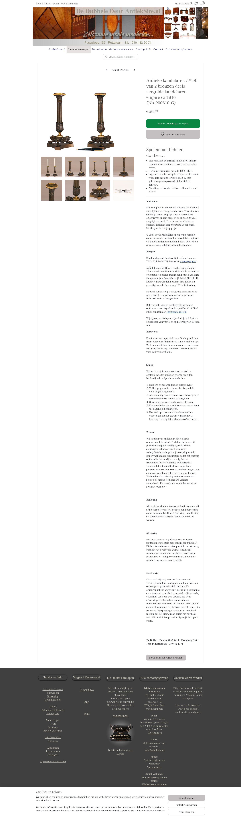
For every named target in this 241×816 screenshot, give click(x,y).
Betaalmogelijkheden (52, 709)
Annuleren (53, 747)
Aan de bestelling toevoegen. (173, 123)
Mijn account (184, 4)
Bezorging (52, 696)
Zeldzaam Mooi (53, 737)
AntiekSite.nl (57, 49)
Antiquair (53, 740)
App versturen (154, 767)
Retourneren (53, 751)
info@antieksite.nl (177, 311)
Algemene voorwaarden (53, 761)
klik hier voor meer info (154, 784)
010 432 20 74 (155, 732)
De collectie (99, 49)
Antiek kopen (53, 720)
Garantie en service (121, 49)
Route (53, 723)
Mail (87, 713)
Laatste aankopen (78, 49)
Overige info (143, 49)
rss (136, 810)
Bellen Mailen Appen (47, 3)
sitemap (130, 810)
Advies (53, 706)
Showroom (53, 692)
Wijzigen (53, 754)
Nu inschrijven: (120, 715)
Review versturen (52, 730)
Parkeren (53, 727)
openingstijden (188, 261)
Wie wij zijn (52, 713)
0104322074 (87, 690)
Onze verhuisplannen (179, 49)
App (86, 702)
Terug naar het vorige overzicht (166, 657)
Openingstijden (69, 3)
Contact (158, 49)
